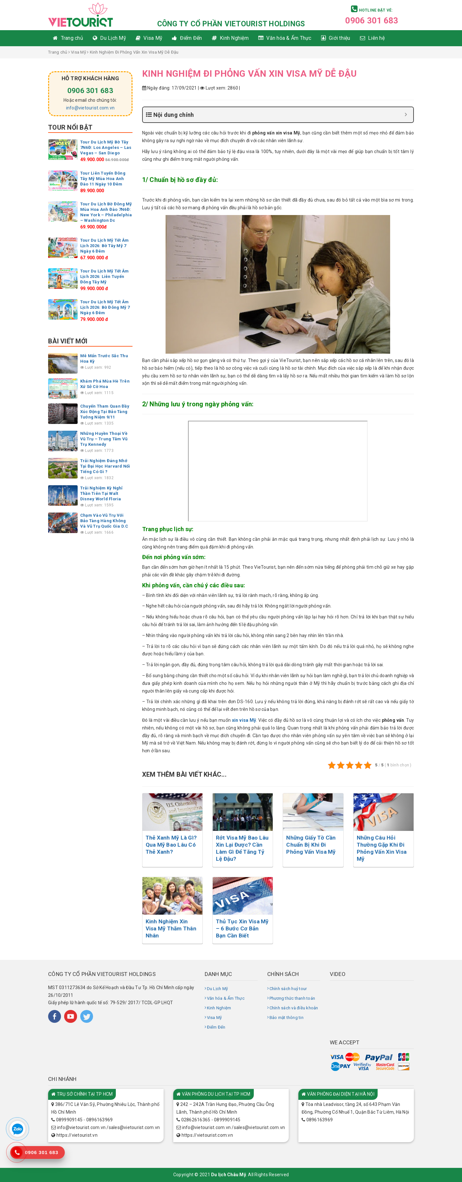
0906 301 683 (371, 20)
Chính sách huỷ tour (288, 988)
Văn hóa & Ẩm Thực (225, 998)
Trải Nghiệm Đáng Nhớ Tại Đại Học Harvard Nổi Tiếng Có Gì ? (105, 466)
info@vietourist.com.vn (90, 107)
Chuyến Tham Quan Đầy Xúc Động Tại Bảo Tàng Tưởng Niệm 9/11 (104, 411)
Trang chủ (57, 52)
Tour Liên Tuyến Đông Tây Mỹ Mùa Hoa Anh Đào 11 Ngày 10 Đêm (102, 178)
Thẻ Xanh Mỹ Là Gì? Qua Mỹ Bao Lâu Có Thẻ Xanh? (171, 844)
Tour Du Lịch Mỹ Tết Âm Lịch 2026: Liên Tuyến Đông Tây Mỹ (104, 276)
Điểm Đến (216, 1027)
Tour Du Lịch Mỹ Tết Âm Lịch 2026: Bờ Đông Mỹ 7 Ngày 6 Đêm (105, 307)
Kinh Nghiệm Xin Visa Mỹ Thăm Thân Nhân (171, 928)
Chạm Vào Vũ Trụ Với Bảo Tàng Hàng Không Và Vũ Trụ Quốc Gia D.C (104, 521)
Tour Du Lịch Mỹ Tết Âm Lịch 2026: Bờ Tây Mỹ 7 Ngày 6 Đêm (104, 246)
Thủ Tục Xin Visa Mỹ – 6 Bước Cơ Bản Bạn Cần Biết (242, 928)
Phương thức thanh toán (292, 998)
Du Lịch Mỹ (217, 988)
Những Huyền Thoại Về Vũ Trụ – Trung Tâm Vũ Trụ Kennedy (103, 439)
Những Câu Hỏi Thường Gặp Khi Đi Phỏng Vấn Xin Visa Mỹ (382, 848)
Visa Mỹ (78, 52)
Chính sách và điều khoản (294, 1007)
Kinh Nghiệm (219, 1007)
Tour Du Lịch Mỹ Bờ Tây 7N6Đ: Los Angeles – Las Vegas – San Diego (106, 147)
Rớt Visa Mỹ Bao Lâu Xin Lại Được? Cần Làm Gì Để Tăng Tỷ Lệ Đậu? (242, 848)
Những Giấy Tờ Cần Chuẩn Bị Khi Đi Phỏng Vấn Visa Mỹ (311, 844)
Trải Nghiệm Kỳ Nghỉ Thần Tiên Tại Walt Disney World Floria (101, 493)
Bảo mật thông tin (287, 1017)
